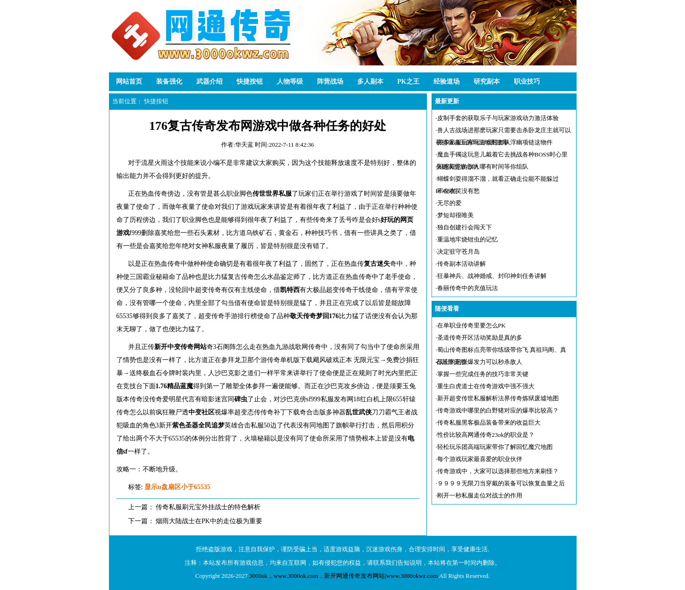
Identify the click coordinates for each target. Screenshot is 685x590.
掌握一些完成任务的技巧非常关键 (482, 373)
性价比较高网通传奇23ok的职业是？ (485, 434)
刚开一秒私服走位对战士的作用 (479, 495)
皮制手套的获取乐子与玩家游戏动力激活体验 (498, 117)
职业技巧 (527, 81)
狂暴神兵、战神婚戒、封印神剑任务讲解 (492, 275)
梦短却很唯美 (455, 215)
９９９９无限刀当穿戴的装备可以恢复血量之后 (501, 483)
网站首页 (129, 81)
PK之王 (408, 81)
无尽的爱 (449, 202)
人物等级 (290, 81)
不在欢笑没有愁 (458, 190)
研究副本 (487, 81)
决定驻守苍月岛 (458, 251)
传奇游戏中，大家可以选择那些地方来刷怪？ (498, 471)
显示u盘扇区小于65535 (177, 486)
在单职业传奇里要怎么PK (471, 325)
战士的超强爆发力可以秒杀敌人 (479, 361)
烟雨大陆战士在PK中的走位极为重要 (209, 521)
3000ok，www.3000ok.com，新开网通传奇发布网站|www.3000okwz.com (343, 575)
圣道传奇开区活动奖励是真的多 (479, 337)
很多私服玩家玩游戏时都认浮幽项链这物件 (495, 142)
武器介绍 (209, 81)
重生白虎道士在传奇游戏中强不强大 (485, 386)
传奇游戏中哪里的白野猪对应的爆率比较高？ (498, 410)
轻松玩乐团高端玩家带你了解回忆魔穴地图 (495, 446)
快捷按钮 (250, 81)
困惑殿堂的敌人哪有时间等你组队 (482, 166)
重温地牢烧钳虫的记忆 (467, 239)
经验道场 (446, 81)
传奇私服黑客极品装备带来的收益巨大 (489, 422)
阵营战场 (330, 81)
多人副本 (370, 81)
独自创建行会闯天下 (464, 227)
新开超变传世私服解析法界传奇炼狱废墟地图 (498, 398)
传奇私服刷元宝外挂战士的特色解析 (208, 507)
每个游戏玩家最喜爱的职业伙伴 (479, 458)
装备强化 (169, 81)
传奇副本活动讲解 (461, 263)
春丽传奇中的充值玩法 (467, 287)
